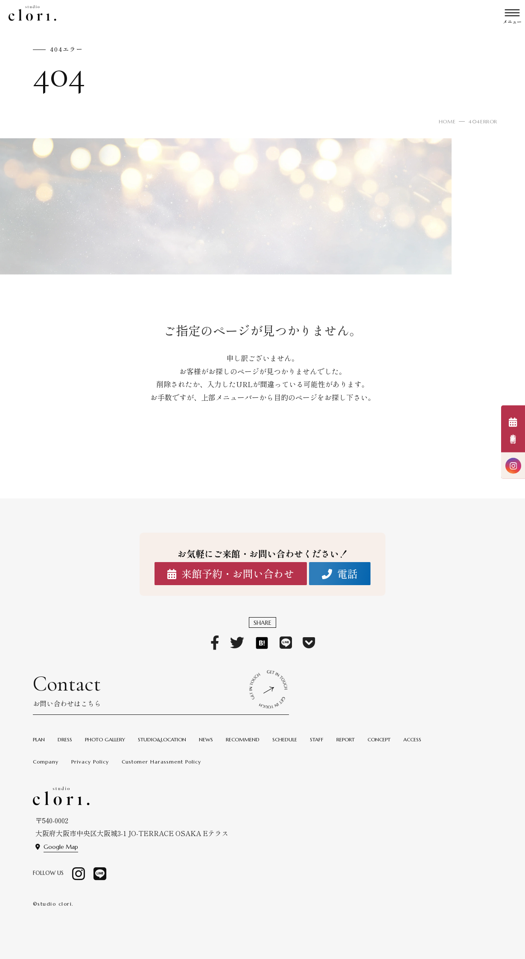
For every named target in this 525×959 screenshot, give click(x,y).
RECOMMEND (243, 739)
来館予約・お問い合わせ (230, 573)
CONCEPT (379, 739)
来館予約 (513, 429)
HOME (447, 121)
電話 (340, 573)
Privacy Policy (90, 761)
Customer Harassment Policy (161, 761)
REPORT (345, 739)
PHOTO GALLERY (105, 739)
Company (45, 761)
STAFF (317, 739)
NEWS (206, 739)
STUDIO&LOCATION (162, 739)
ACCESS (412, 739)
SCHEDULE (284, 739)
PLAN (39, 739)
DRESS (65, 739)
